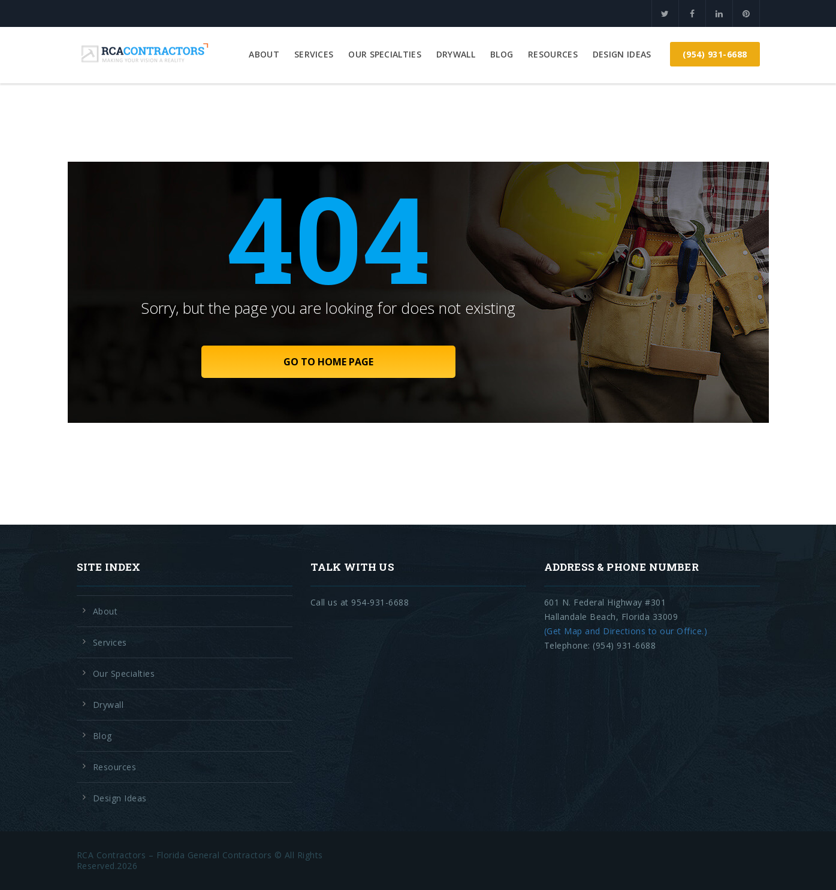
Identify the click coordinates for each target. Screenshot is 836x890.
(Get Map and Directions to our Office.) (626, 631)
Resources (553, 54)
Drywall (455, 54)
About (264, 54)
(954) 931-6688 (715, 54)
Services (313, 54)
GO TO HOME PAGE (328, 361)
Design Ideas (622, 54)
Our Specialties (384, 54)
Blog (501, 54)
